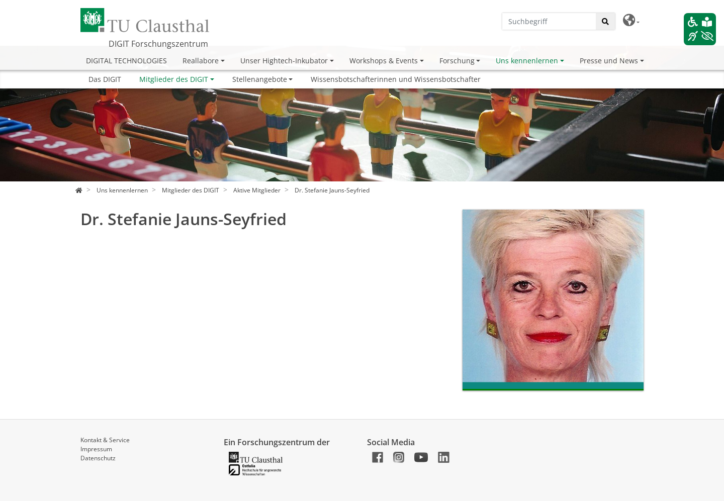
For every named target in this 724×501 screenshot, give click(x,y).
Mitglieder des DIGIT (173, 79)
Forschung (457, 60)
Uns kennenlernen (527, 60)
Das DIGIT (104, 79)
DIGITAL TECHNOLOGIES (126, 60)
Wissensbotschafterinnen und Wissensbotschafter (396, 79)
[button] (631, 20)
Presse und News (609, 60)
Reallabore (201, 60)
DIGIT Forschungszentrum (158, 43)
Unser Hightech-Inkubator (284, 60)
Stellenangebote (259, 79)
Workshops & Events (383, 60)
